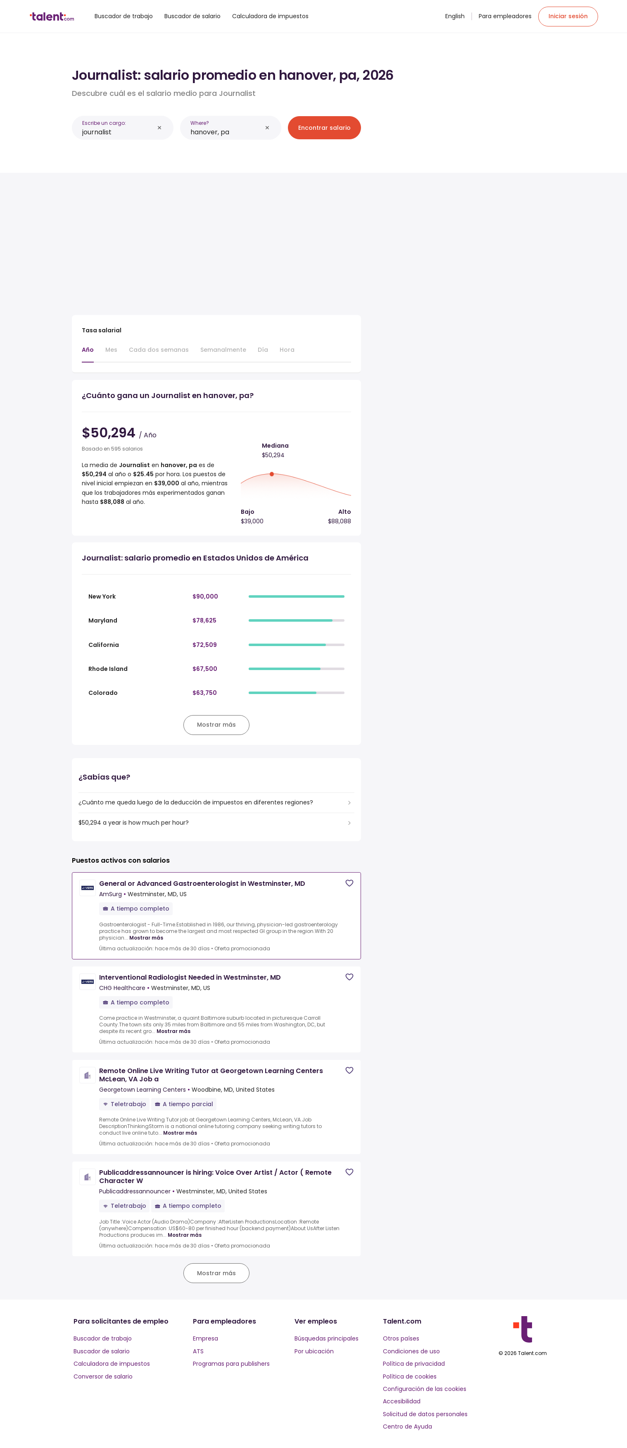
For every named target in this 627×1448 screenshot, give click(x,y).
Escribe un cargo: (104, 122)
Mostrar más (146, 938)
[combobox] (118, 132)
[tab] (88, 354)
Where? (199, 122)
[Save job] (349, 883)
